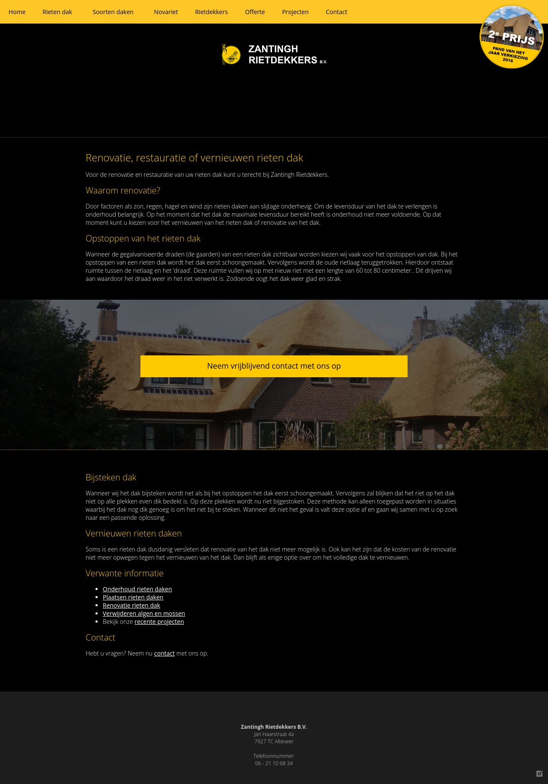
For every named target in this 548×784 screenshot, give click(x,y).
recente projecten (159, 621)
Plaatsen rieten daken (133, 597)
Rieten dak (57, 12)
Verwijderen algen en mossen (144, 613)
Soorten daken (112, 12)
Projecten (295, 12)
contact (164, 653)
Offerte (255, 12)
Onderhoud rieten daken (137, 589)
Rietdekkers (211, 12)
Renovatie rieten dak (131, 605)
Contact (336, 12)
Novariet (166, 12)
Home (17, 12)
